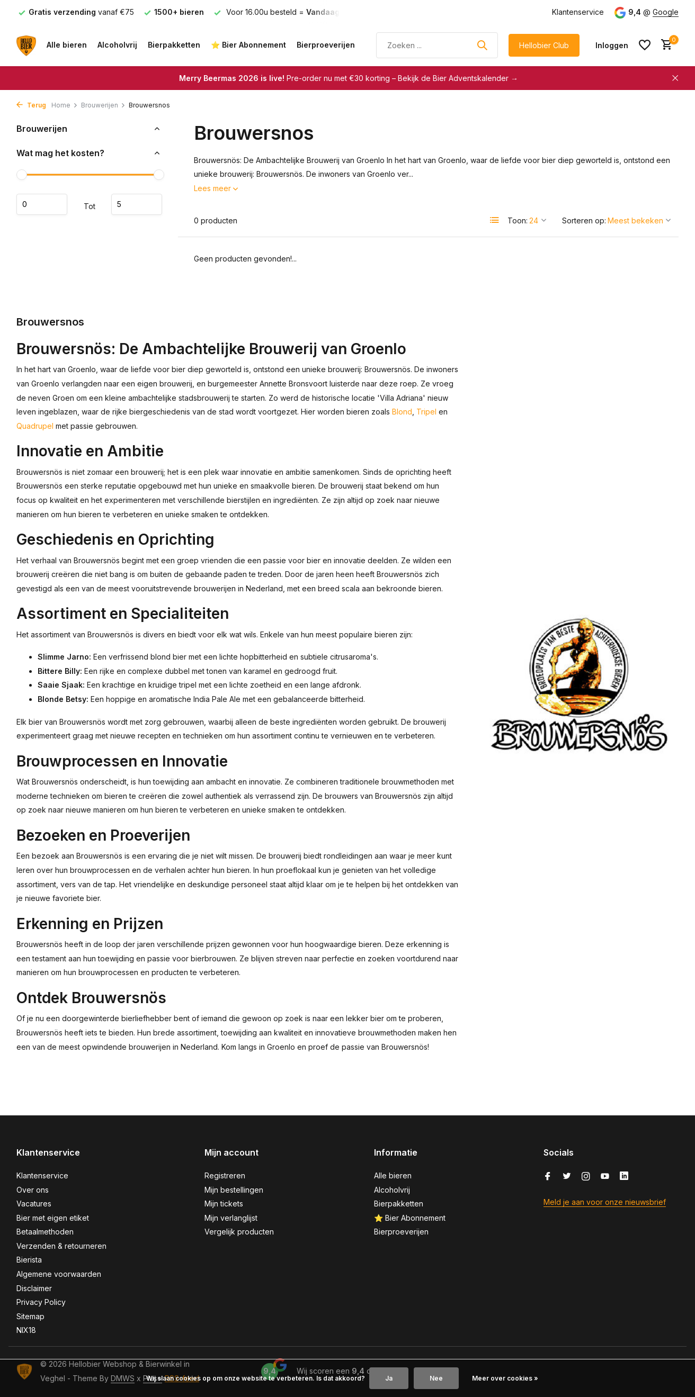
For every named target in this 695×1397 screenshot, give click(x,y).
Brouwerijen (103, 105)
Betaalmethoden (45, 1231)
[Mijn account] (611, 45)
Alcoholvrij (117, 44)
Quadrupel (35, 425)
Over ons (32, 1189)
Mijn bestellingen (233, 1189)
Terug (31, 105)
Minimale (41, 204)
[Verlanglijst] (645, 45)
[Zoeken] (437, 45)
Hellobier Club (544, 45)
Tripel (426, 411)
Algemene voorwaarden (58, 1273)
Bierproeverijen (326, 44)
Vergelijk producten (239, 1231)
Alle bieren (67, 44)
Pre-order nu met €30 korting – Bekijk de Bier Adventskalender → (348, 78)
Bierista (29, 1259)
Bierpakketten (174, 44)
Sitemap (30, 1316)
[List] (495, 220)
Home (64, 105)
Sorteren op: (584, 220)
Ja (389, 1378)
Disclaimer (34, 1288)
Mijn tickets (223, 1203)
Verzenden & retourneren (61, 1245)
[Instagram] (586, 1177)
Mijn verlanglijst (230, 1217)
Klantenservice (578, 11)
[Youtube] (605, 1177)
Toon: (517, 220)
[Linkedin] (624, 1177)
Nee (436, 1378)
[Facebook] (547, 1177)
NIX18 (26, 1330)
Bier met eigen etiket (52, 1217)
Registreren (224, 1175)
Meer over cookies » (505, 1378)
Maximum (136, 204)
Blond (402, 411)
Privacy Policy (41, 1301)
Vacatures (33, 1203)
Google (666, 11)
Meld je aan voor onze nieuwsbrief (604, 1201)
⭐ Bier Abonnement (248, 44)
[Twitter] (567, 1177)
